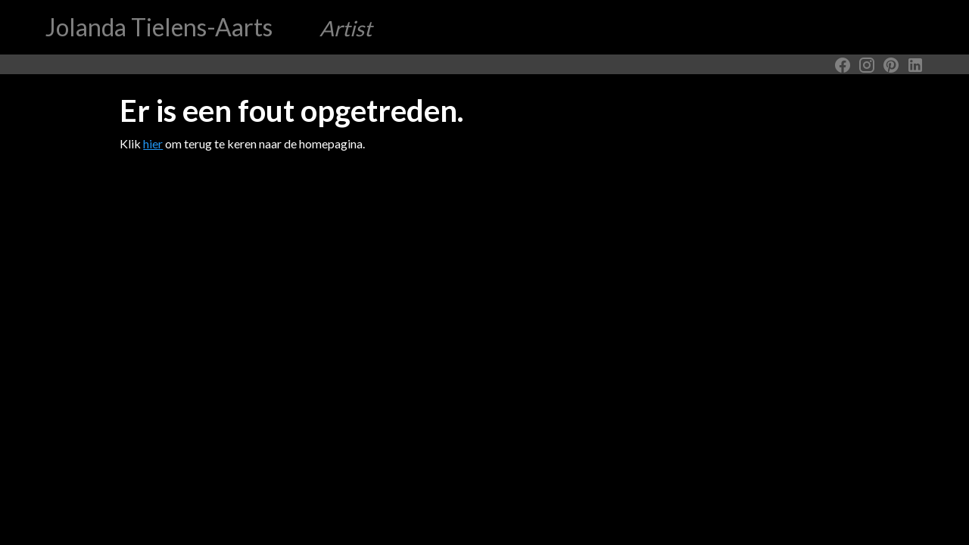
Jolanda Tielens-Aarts (208, 27)
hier (153, 143)
